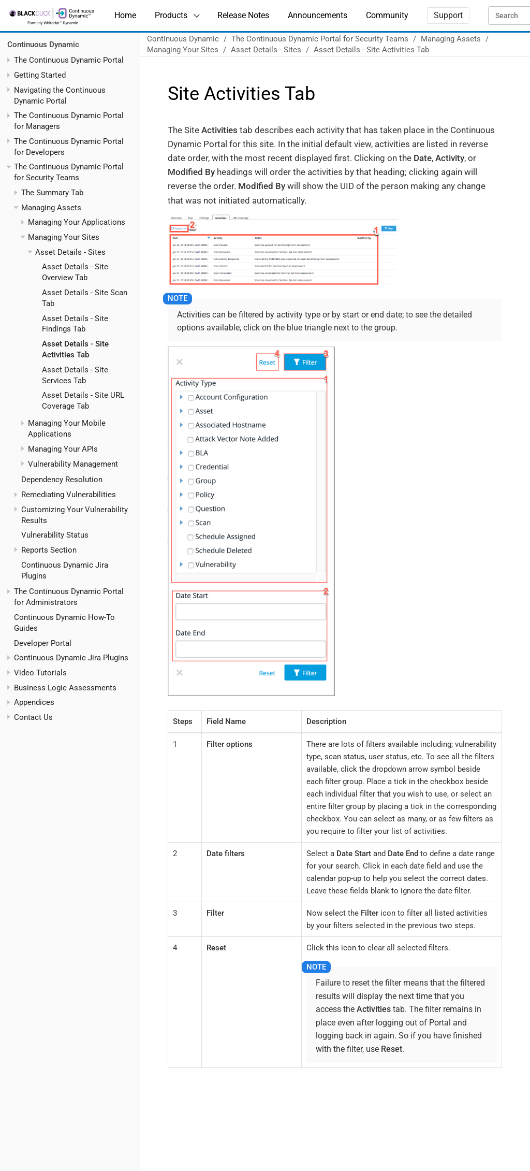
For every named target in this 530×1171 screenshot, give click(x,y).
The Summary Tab (52, 192)
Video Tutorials (40, 672)
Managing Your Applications (76, 222)
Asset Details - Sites (70, 252)
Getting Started (40, 75)
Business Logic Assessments (65, 687)
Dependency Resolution (61, 479)
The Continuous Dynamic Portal (69, 60)
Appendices (34, 702)
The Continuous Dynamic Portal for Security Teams (319, 39)
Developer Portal (42, 643)
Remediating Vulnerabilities (68, 494)
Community (387, 15)
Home (125, 15)
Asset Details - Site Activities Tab (371, 49)
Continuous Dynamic (43, 44)
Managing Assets (51, 207)
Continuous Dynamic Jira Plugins (71, 657)
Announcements (317, 15)
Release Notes (243, 15)
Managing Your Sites (63, 237)
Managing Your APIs (63, 449)
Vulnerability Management (73, 464)
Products (171, 15)
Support (448, 15)
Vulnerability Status (55, 535)
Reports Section (49, 550)
